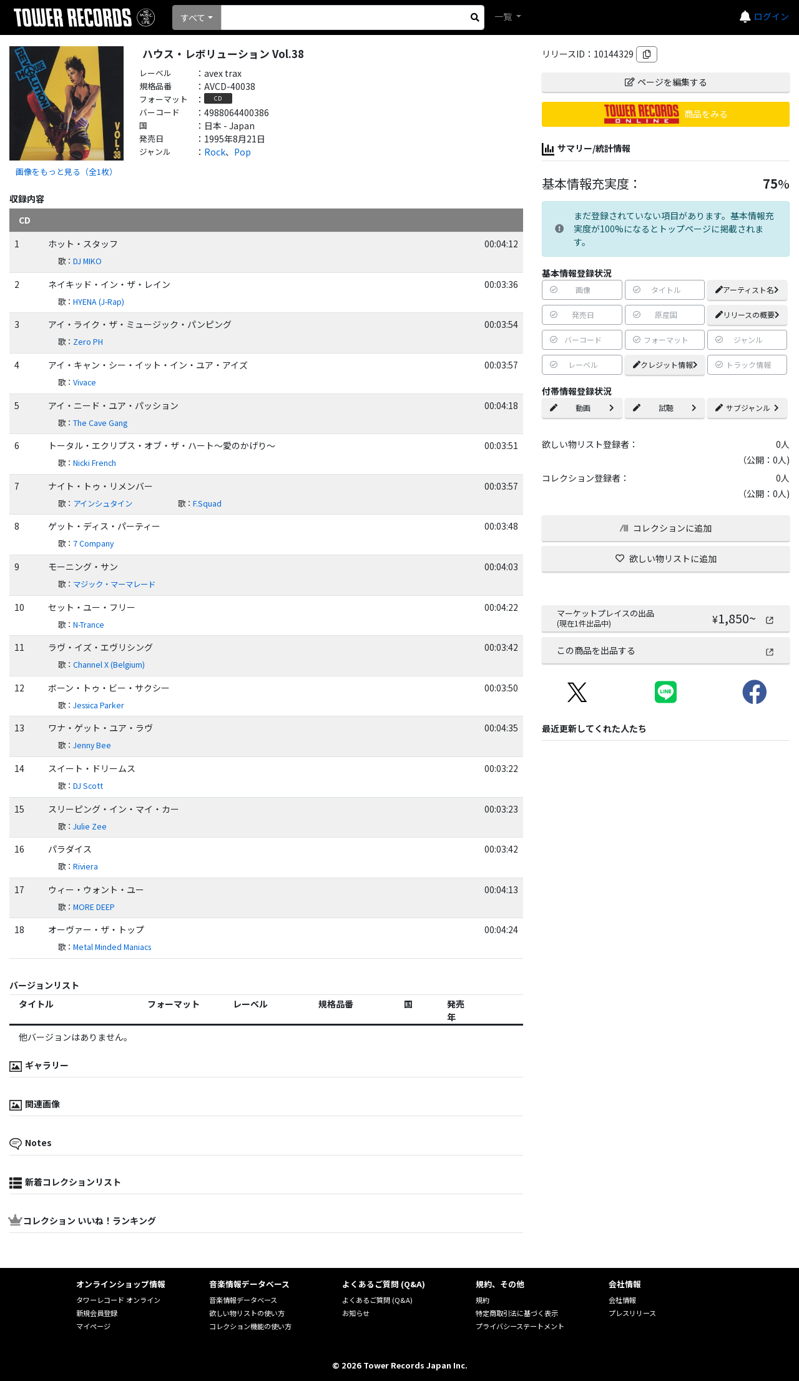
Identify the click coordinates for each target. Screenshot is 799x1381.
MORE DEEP (94, 907)
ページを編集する (666, 82)
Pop (242, 152)
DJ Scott (88, 785)
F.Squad (207, 503)
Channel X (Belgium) (109, 664)
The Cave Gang (100, 422)
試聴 (665, 407)
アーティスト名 (747, 289)
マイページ (93, 1326)
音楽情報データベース (243, 1300)
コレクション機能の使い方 (250, 1326)
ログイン (771, 16)
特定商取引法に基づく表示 (517, 1313)
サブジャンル (747, 407)
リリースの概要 (747, 314)
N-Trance (88, 624)
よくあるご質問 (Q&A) (377, 1300)
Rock (214, 152)
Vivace (84, 382)
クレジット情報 (665, 364)
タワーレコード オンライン (118, 1300)
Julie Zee (90, 826)
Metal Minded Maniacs (112, 947)
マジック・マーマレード (114, 584)
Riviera (85, 866)
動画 (582, 407)
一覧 (504, 16)
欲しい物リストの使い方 (247, 1313)
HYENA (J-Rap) (98, 301)
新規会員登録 (96, 1313)
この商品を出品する (666, 650)
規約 (482, 1300)
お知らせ (356, 1313)
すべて (192, 17)
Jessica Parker (98, 705)
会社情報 (622, 1300)
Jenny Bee (92, 745)
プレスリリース (632, 1313)
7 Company (93, 543)
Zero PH (88, 341)
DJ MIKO (87, 261)
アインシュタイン (102, 503)
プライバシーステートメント (520, 1326)
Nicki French (94, 462)
